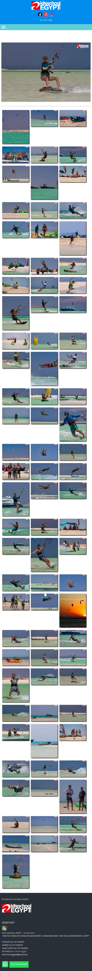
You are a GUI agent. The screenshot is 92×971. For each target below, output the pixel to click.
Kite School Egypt (18, 951)
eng (50, 20)
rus (45, 20)
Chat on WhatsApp (19, 964)
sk (41, 20)
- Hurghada (18, 933)
